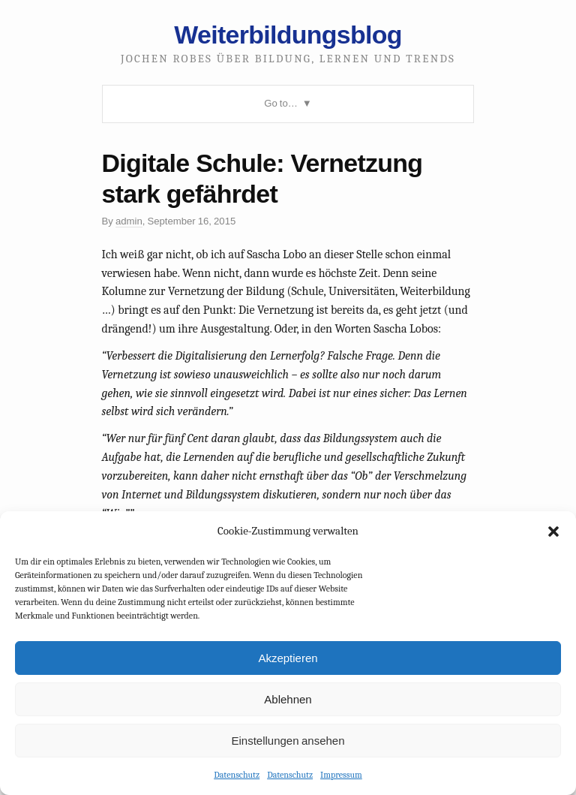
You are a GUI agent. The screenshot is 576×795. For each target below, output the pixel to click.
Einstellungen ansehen (287, 740)
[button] (553, 531)
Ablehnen (287, 699)
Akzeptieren (287, 658)
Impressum (341, 774)
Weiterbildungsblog (287, 34)
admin (129, 221)
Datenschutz (237, 774)
